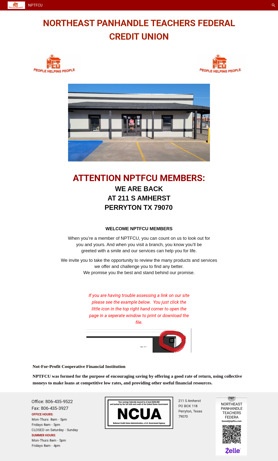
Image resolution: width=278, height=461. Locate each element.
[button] (273, 5)
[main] (139, 30)
